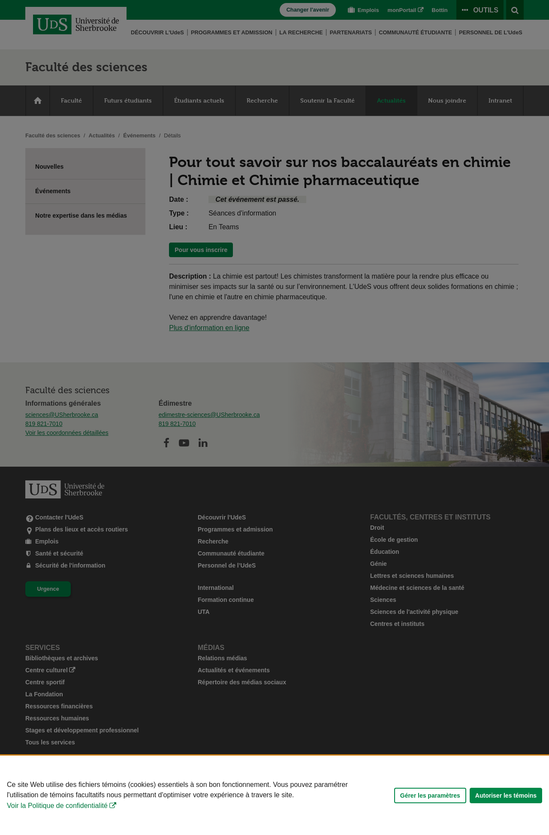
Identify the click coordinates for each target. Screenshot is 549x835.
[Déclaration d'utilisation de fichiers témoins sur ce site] (274, 795)
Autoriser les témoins (506, 795)
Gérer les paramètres (430, 795)
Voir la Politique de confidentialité (57, 805)
